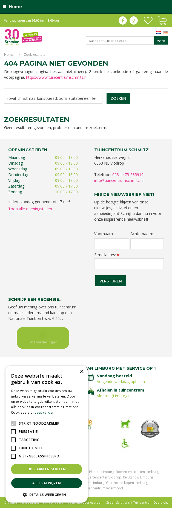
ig (134, 20)
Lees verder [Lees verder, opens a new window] (44, 412)
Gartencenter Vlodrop (104, 477)
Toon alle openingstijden (30, 208)
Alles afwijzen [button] (46, 483)
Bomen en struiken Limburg (137, 472)
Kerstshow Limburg (138, 477)
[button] (46, 494)
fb (123, 20)
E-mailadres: (106, 254)
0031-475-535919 (128, 174)
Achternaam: (141, 233)
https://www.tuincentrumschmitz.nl (56, 77)
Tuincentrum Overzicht (150, 502)
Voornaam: (104, 233)
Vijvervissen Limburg (88, 483)
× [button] (81, 372)
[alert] (46, 434)
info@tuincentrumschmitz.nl (119, 180)
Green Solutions (118, 502)
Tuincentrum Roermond (104, 488)
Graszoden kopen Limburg (127, 483)
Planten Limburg (101, 472)
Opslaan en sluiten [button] (46, 469)
